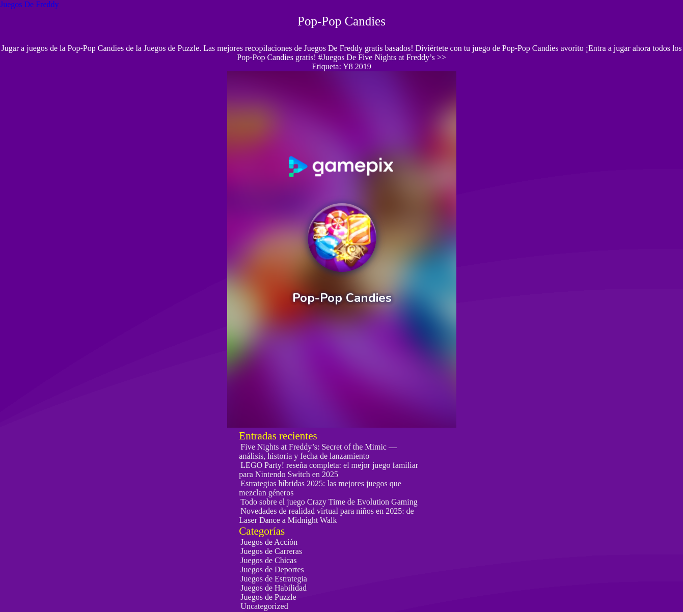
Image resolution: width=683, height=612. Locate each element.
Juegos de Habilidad (273, 587)
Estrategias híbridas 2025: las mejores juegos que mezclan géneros (320, 488)
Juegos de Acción (268, 542)
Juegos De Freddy (29, 4)
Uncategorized (264, 606)
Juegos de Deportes (272, 569)
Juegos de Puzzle (268, 597)
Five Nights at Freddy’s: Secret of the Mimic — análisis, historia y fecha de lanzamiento (318, 451)
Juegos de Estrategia (273, 578)
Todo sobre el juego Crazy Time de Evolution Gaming (328, 501)
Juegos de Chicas (268, 560)
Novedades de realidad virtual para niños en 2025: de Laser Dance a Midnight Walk (326, 515)
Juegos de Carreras (271, 551)
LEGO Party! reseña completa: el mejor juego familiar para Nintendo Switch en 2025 (328, 470)
